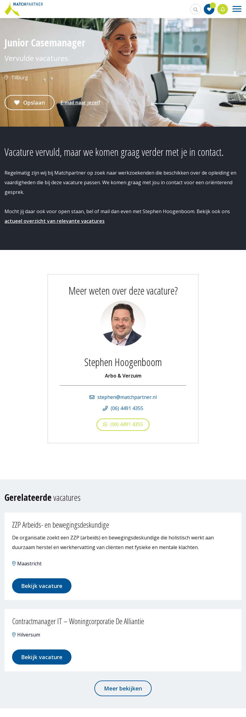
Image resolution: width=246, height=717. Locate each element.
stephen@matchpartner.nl (127, 397)
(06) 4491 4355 (127, 408)
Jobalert (223, 9)
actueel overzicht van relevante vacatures (55, 221)
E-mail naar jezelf (80, 102)
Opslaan (34, 102)
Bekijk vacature (46, 588)
